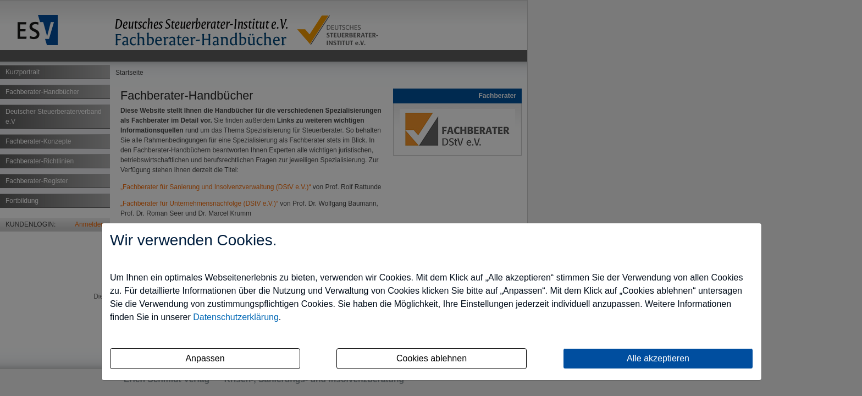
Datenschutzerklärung (236, 317)
